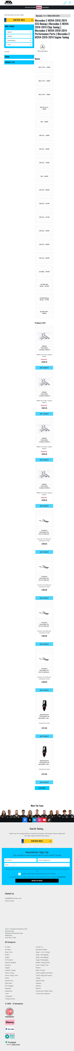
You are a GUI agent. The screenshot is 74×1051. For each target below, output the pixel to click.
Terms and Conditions (43, 993)
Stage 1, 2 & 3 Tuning (43, 952)
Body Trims (9, 952)
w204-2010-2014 (54, 15)
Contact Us (39, 947)
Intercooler (8, 983)
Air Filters (8, 950)
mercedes (39, 15)
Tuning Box (8, 996)
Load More (42, 788)
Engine (7, 957)
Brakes (7, 955)
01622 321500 (10, 901)
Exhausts (8, 965)
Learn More (45, 7)
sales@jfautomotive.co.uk (13, 898)
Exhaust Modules (10, 962)
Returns (38, 988)
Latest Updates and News (44, 973)
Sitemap (38, 983)
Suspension (9, 991)
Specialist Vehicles (42, 950)
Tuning (38, 978)
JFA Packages (9, 986)
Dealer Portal (40, 981)
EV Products (9, 960)
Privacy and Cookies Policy (44, 991)
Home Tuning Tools (11, 975)
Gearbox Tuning (10, 970)
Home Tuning (9, 973)
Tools (7, 993)
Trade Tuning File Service (44, 975)
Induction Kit (9, 981)
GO (32, 20)
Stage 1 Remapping (42, 955)
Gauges (7, 968)
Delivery (38, 986)
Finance (38, 968)
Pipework (8, 988)
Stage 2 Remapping (42, 957)
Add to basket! (44, 368)
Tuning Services (10, 999)
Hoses (7, 978)
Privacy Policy (62, 877)
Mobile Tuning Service (43, 962)
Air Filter (8, 947)
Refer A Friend (40, 970)
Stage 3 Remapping (42, 960)
